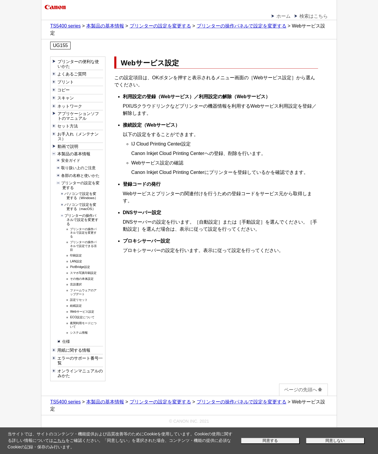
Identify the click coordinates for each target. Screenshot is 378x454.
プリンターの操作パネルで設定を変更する (241, 25)
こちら (59, 440)
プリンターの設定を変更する (160, 25)
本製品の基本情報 (105, 25)
